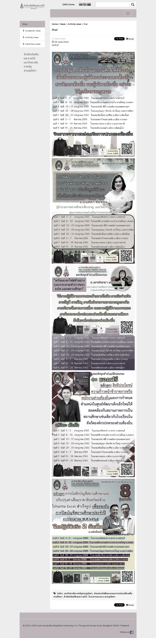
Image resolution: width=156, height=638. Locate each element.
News (24, 24)
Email (130, 38)
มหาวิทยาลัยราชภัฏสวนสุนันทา (78, 593)
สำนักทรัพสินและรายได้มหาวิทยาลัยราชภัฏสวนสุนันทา (31, 62)
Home (55, 24)
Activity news (30, 37)
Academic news (31, 30)
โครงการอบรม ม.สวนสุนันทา (101, 596)
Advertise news (31, 44)
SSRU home (68, 4)
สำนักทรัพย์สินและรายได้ (75, 596)
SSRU (60, 593)
